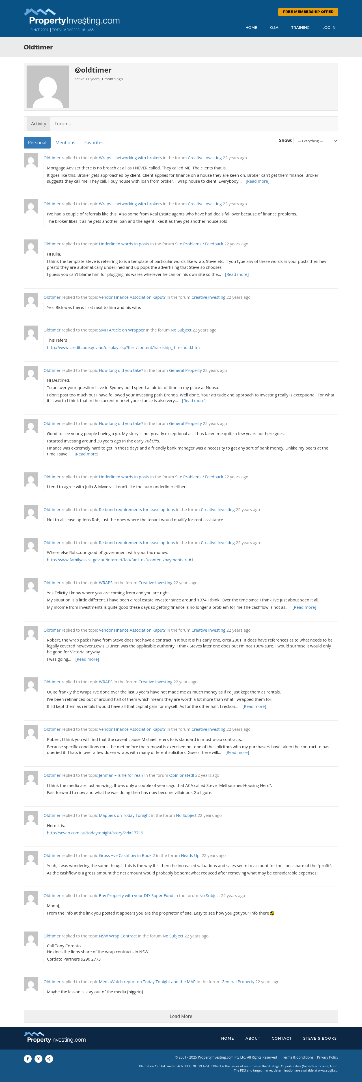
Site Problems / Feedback (199, 243)
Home (251, 28)
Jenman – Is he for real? (121, 775)
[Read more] (258, 181)
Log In (328, 28)
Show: (285, 140)
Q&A (274, 28)
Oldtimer (52, 157)
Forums (63, 124)
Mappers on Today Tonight (124, 815)
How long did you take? (121, 370)
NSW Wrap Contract (118, 936)
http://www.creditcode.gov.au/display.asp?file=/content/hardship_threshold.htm (123, 347)
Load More (181, 1016)
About (252, 1038)
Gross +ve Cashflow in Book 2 (127, 855)
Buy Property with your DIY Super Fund (136, 895)
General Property (185, 370)
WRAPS (106, 582)
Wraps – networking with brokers (130, 157)
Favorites (94, 142)
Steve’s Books (320, 1038)
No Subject (181, 330)
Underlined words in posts (124, 243)
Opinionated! (181, 775)
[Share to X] (38, 1059)
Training (300, 28)
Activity (38, 124)
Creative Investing (205, 157)
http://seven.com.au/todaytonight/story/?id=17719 (95, 833)
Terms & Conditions (297, 1057)
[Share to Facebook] (28, 1059)
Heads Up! (191, 855)
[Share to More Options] (49, 1059)
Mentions (65, 142)
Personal (37, 142)
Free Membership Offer (308, 12)
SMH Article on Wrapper (122, 330)
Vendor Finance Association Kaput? (132, 297)
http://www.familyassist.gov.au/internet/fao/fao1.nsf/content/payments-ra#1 (120, 559)
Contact (282, 1038)
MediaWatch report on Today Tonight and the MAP (147, 981)
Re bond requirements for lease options (137, 509)
